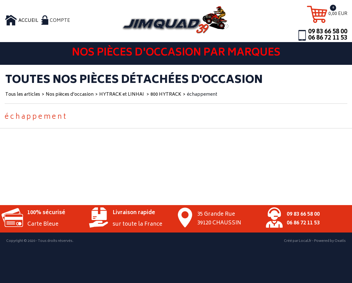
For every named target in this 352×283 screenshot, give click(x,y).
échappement (202, 94)
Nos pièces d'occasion (70, 94)
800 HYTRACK (166, 94)
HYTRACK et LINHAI (122, 94)
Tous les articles (22, 94)
